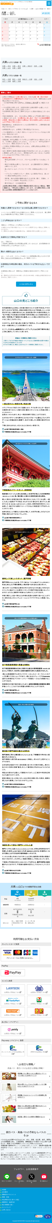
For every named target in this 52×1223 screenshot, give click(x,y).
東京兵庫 (16, 79)
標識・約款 (5, 1197)
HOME (4, 1190)
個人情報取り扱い (7, 1204)
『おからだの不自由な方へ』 (14, 258)
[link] (38, 1216)
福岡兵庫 (16, 81)
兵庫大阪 (38, 66)
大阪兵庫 (38, 79)
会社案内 (5, 1192)
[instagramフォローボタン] (19, 1177)
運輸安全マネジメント (9, 1194)
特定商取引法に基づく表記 (10, 1199)
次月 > (46, 19)
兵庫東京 (16, 66)
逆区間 (46, 13)
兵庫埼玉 (6, 66)
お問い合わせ (6, 1210)
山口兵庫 (6, 81)
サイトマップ (6, 1207)
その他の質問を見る (26, 284)
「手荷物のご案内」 (31, 103)
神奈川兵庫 (27, 79)
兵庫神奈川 (27, 66)
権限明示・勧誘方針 (8, 1202)
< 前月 (5, 19)
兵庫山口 (6, 68)
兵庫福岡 (16, 68)
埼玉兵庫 (6, 79)
